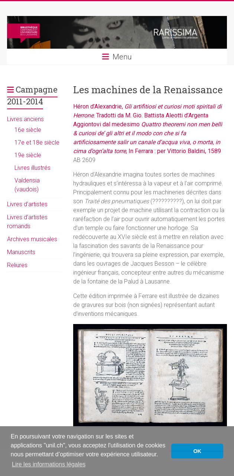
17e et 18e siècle (36, 142)
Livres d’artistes (27, 204)
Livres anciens (25, 119)
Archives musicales (32, 239)
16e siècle (27, 129)
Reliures (17, 265)
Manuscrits (21, 252)
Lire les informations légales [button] (48, 464)
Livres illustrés (32, 167)
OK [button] (197, 451)
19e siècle (27, 155)
